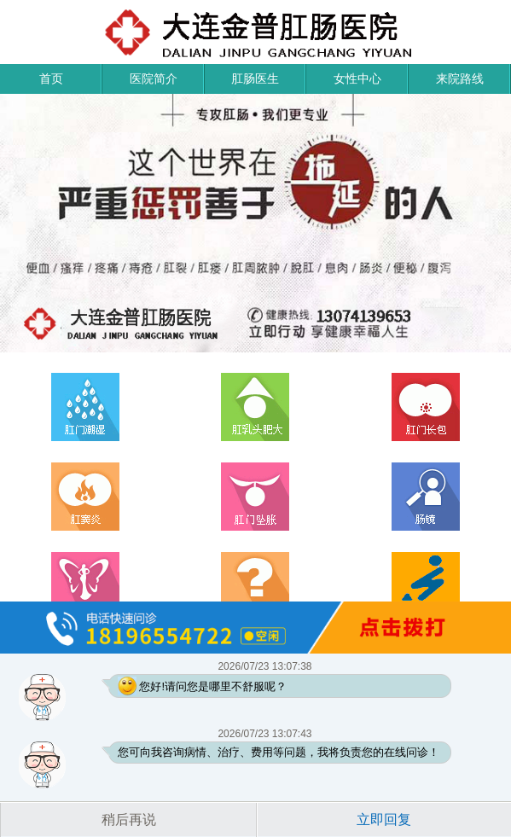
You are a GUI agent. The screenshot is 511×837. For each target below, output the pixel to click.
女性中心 (357, 78)
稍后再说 (129, 819)
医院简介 (153, 78)
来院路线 (460, 78)
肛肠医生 (255, 78)
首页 (51, 78)
